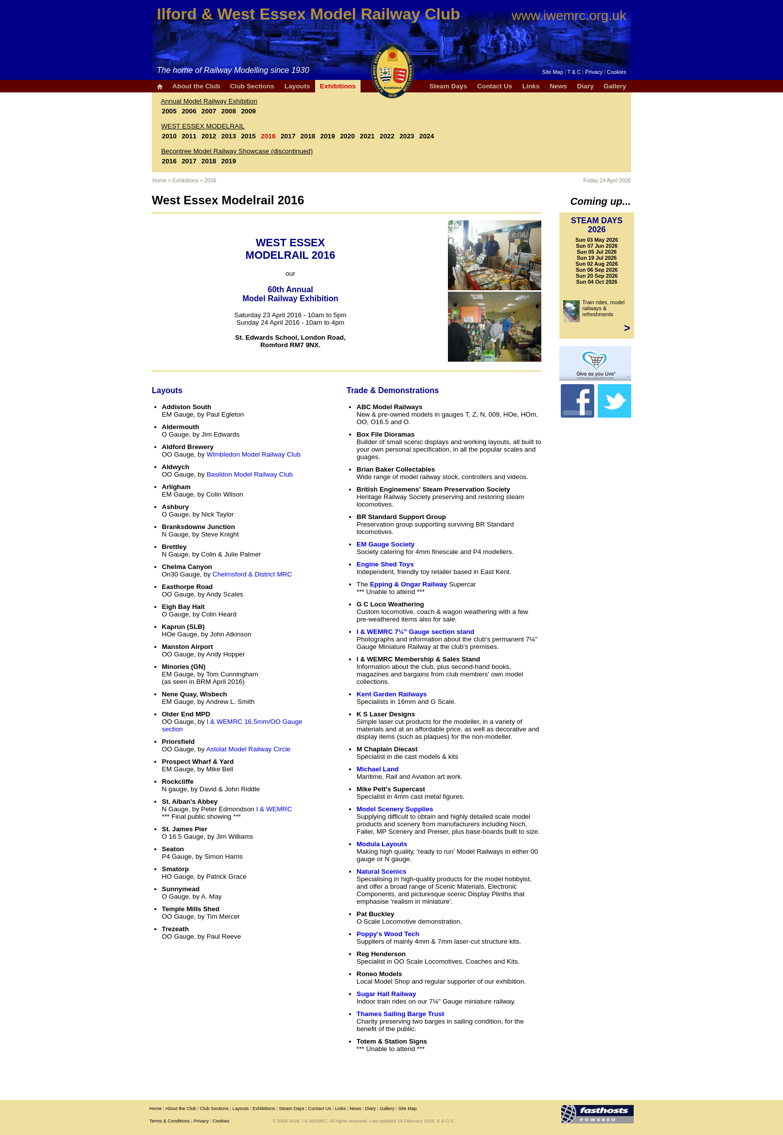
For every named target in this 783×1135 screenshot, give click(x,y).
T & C (574, 72)
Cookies (617, 72)
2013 (228, 136)
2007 (208, 111)
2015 (248, 136)
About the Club (196, 86)
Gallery (615, 86)
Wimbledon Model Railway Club (254, 454)
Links (531, 86)
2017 (288, 136)
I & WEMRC (274, 809)
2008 (228, 111)
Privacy (594, 72)
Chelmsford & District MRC (252, 574)
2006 (189, 111)
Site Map (552, 72)
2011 (189, 136)
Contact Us (494, 86)
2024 (426, 136)
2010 (169, 136)
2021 (367, 136)
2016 (268, 136)
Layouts (297, 86)
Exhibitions (338, 86)
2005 (169, 111)
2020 (347, 136)
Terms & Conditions (169, 1121)
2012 (208, 136)
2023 (406, 136)
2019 (327, 136)
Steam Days (448, 86)
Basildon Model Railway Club (250, 474)
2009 (248, 111)
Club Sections (252, 86)
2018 (308, 136)
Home (159, 180)
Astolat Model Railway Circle (248, 749)
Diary (585, 86)
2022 (387, 136)
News (558, 86)
